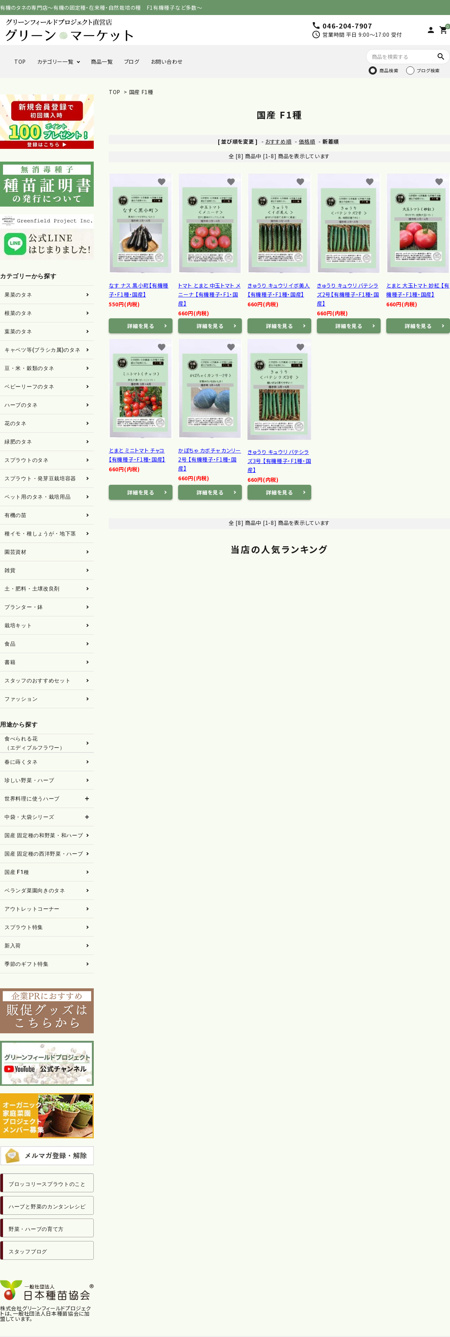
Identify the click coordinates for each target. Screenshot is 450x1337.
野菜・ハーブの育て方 (36, 1229)
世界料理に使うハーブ (32, 799)
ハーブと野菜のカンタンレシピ (47, 1207)
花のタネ (15, 423)
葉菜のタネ (18, 331)
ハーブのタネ (21, 405)
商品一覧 (102, 61)
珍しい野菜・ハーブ (29, 780)
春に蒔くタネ (21, 762)
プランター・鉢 (23, 607)
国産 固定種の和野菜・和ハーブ (43, 835)
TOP (20, 61)
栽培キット (18, 625)
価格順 (307, 141)
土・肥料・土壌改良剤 (32, 589)
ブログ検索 (428, 70)
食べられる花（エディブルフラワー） (34, 743)
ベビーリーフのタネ (29, 387)
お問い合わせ (167, 61)
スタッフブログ (28, 1252)
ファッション (21, 699)
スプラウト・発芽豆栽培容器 (40, 478)
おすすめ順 (278, 141)
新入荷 (12, 946)
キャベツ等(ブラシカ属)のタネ (42, 350)
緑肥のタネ (18, 442)
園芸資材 (15, 552)
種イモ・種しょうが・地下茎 (40, 534)
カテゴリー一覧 (55, 61)
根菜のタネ (18, 313)
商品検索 (389, 70)
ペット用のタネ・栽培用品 (37, 497)
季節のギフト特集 (26, 964)
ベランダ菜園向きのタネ (34, 890)
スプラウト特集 (23, 927)
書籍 (9, 662)
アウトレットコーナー (32, 909)
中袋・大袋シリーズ (29, 817)
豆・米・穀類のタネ (29, 368)
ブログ (132, 61)
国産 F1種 (141, 92)
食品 (9, 644)
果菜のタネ (18, 295)
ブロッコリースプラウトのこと (47, 1184)
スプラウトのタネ (26, 460)
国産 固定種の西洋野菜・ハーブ (43, 854)
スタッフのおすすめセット (37, 680)
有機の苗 (15, 515)
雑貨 (9, 570)
